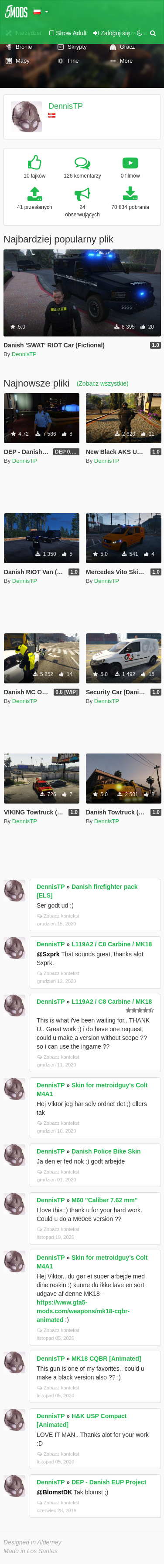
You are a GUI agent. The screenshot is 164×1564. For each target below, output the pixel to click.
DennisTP (65, 106)
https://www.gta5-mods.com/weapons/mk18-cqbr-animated (83, 1311)
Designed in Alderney (32, 1542)
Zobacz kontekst (58, 915)
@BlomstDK (54, 1492)
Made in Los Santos (30, 1550)
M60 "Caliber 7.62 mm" (105, 1200)
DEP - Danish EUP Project (109, 1482)
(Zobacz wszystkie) (103, 383)
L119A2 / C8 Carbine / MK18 (112, 944)
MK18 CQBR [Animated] (106, 1358)
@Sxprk (48, 954)
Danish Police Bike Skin (106, 1151)
